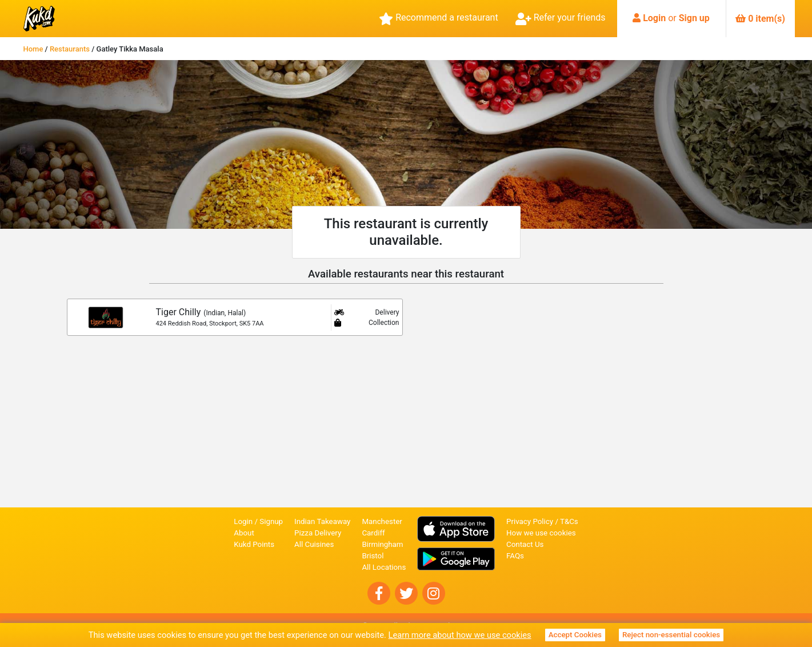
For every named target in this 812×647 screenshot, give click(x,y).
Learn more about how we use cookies (460, 635)
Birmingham (382, 544)
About (244, 533)
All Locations (384, 567)
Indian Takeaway (322, 521)
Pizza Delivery (317, 533)
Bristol (372, 555)
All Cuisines (314, 544)
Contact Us (524, 544)
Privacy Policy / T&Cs (542, 521)
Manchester (382, 521)
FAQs (515, 555)
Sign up (694, 18)
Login (654, 18)
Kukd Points (254, 544)
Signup (271, 521)
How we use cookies (541, 533)
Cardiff (373, 533)
